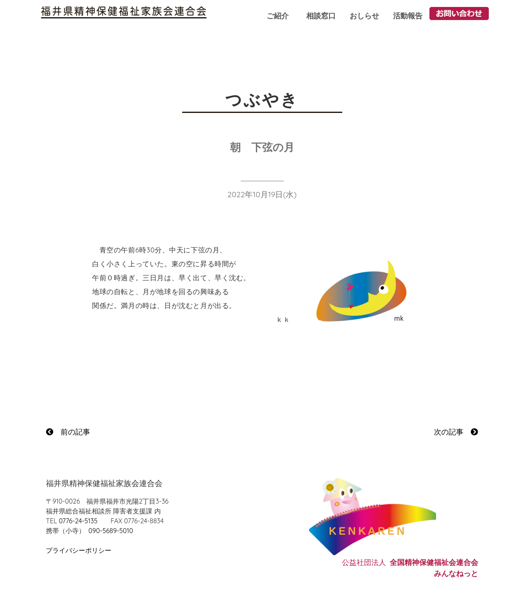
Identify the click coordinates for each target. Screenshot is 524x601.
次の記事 (456, 432)
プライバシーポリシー (78, 550)
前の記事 (68, 432)
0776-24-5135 (78, 521)
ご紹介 (278, 15)
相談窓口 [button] (321, 15)
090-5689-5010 (110, 531)
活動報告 (407, 15)
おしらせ (364, 15)
